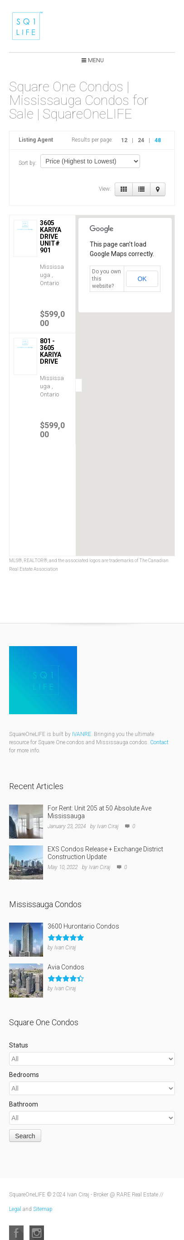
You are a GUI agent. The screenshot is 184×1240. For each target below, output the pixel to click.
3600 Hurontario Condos (83, 926)
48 (158, 140)
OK (141, 278)
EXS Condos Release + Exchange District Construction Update (105, 852)
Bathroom (23, 1104)
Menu (96, 60)
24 (141, 140)
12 (124, 140)
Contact (159, 742)
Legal (15, 1209)
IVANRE (81, 734)
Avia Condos (66, 967)
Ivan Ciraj (108, 826)
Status (18, 1045)
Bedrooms (24, 1074)
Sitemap (43, 1209)
